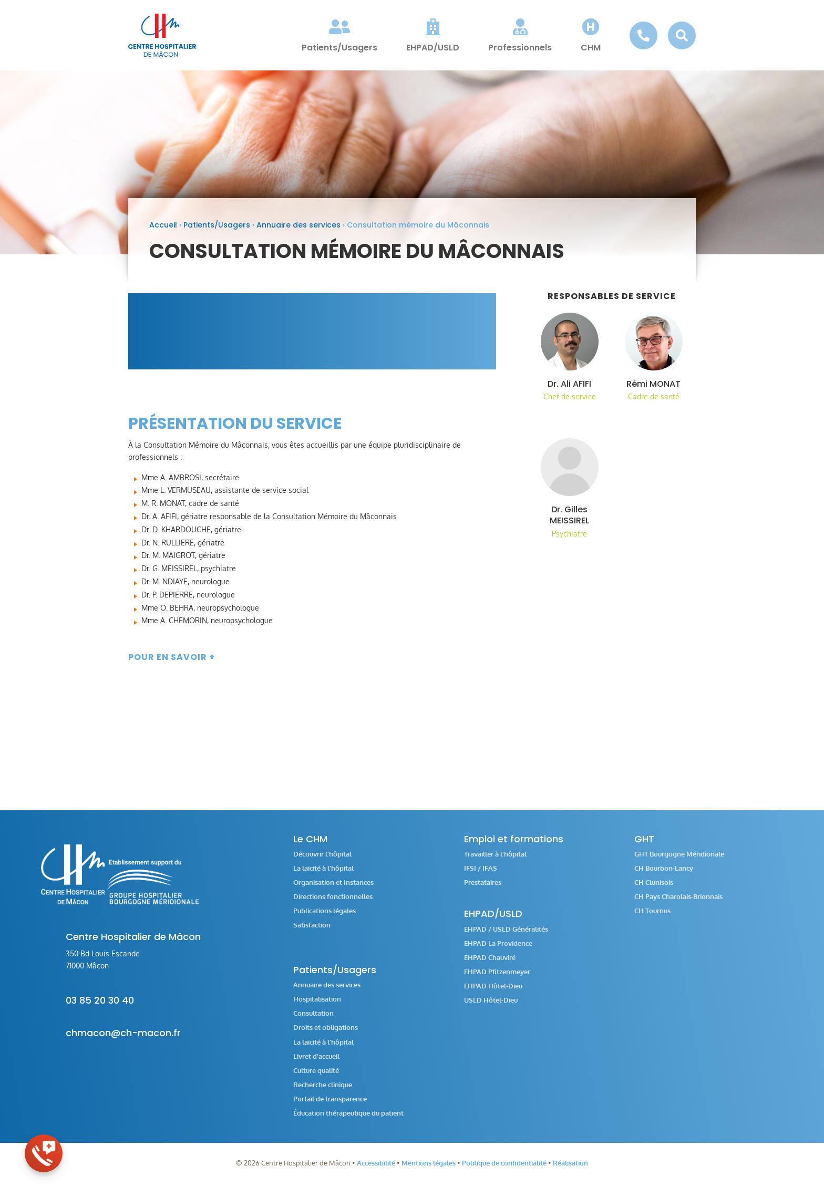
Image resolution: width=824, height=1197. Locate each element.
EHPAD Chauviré (490, 964)
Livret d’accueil (316, 1063)
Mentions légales (428, 1169)
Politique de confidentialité (504, 1169)
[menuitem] (339, 35)
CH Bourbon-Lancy (663, 875)
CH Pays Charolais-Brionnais (678, 903)
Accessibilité (376, 1169)
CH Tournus (652, 918)
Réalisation (570, 1169)
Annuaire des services (298, 231)
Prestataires (482, 889)
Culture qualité (316, 1077)
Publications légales (324, 918)
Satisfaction (312, 932)
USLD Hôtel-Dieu (491, 1007)
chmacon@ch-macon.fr (123, 1039)
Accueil (163, 231)
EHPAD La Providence (498, 950)
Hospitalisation (317, 1006)
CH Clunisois (653, 889)
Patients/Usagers (216, 231)
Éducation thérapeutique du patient (348, 1120)
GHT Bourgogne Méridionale (679, 861)
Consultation (313, 1020)
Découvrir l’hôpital (322, 861)
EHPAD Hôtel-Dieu (493, 993)
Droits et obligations (325, 1034)
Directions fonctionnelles (333, 903)
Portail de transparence (330, 1106)
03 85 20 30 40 (100, 1007)
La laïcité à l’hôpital (323, 875)
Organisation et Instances (333, 889)
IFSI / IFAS (480, 875)
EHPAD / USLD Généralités (506, 936)
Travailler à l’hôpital (495, 861)
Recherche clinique (322, 1092)
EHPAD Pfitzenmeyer (497, 979)
